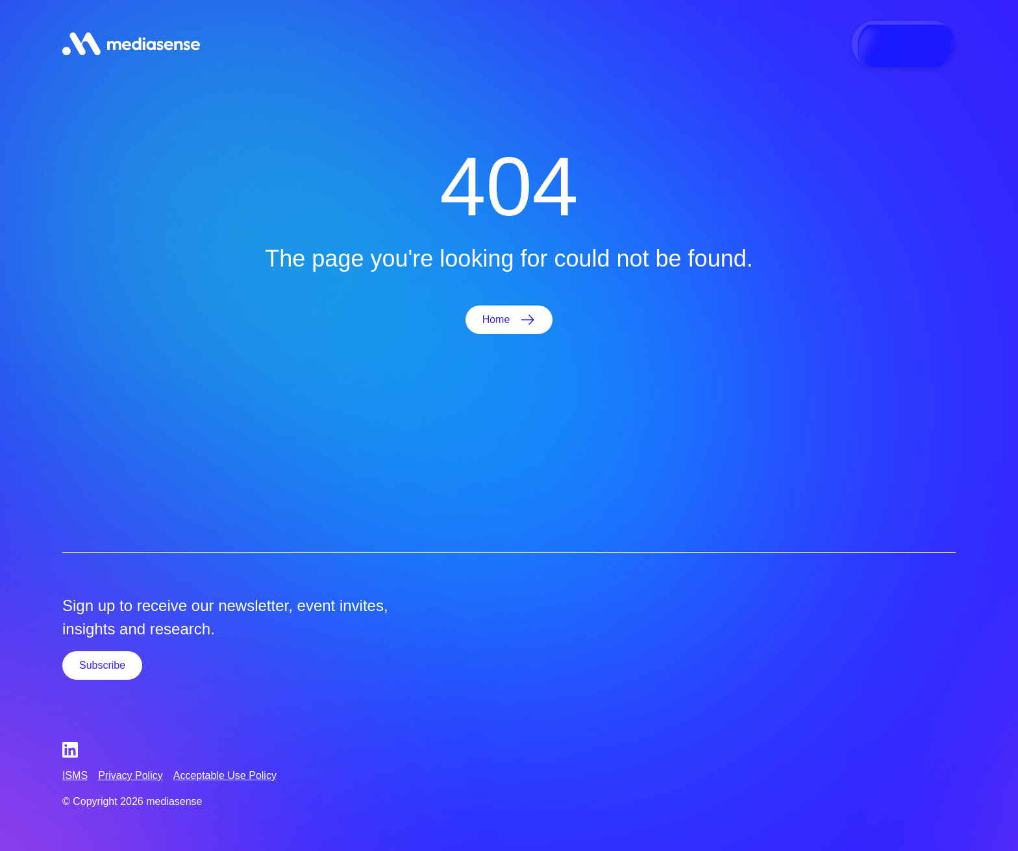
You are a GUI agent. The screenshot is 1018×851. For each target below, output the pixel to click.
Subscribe (102, 665)
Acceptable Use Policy (225, 775)
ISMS (75, 775)
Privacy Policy (130, 775)
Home (496, 319)
